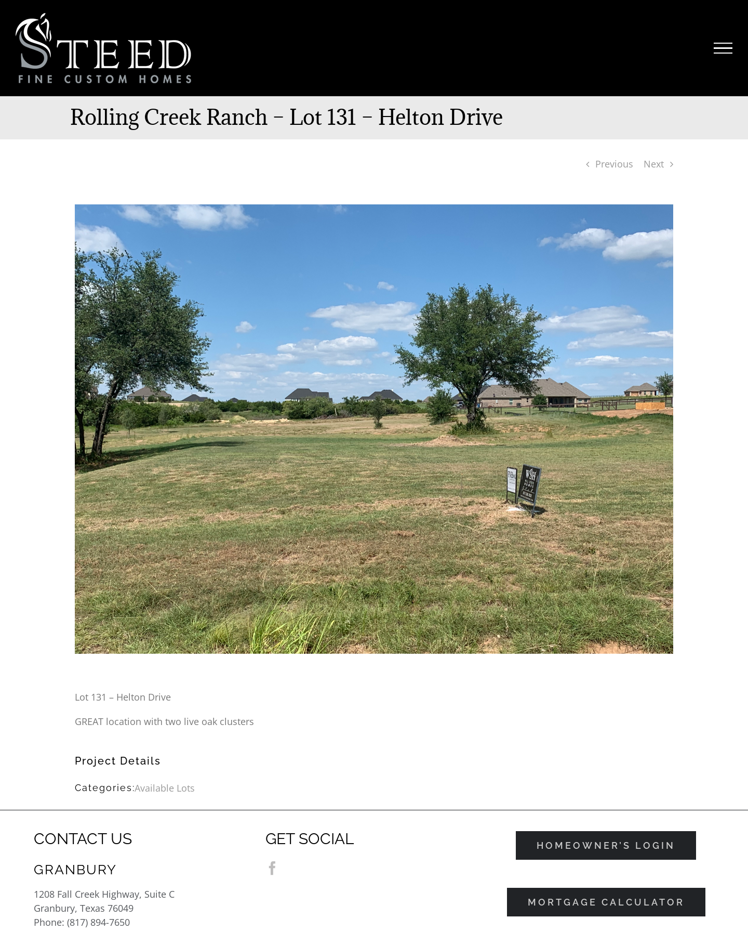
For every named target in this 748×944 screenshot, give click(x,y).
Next (654, 164)
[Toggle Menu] (723, 48)
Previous (614, 164)
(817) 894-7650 (98, 922)
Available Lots (165, 788)
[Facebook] (272, 868)
